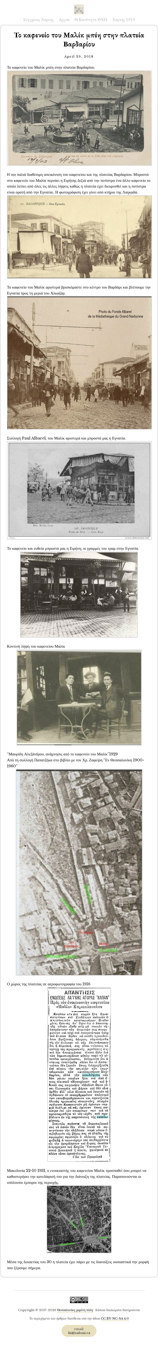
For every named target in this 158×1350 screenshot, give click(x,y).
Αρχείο (64, 19)
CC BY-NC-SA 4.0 (115, 1318)
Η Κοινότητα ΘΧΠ (90, 19)
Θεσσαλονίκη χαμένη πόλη (75, 1310)
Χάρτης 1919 (123, 19)
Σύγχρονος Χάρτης (38, 19)
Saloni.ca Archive (79, 5)
